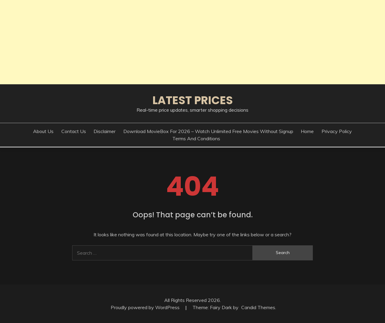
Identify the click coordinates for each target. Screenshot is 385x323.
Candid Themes (258, 307)
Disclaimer (105, 131)
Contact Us (73, 131)
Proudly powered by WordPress (146, 307)
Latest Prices (192, 100)
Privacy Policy (337, 131)
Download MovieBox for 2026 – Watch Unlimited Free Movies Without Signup (208, 131)
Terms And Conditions (196, 138)
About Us (43, 131)
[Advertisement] (180, 42)
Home (307, 131)
